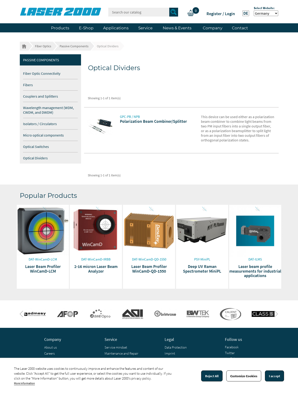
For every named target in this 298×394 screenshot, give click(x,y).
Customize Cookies (243, 376)
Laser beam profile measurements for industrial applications (255, 271)
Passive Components (41, 60)
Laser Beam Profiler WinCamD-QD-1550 (149, 269)
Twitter (230, 353)
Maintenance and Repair (121, 353)
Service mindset (116, 347)
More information (24, 383)
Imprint (170, 353)
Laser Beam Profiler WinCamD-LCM (43, 269)
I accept (274, 376)
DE (245, 13)
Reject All (212, 376)
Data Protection (176, 347)
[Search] (143, 12)
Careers (49, 353)
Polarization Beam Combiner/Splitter (153, 121)
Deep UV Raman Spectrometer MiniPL (202, 269)
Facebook (232, 347)
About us (50, 347)
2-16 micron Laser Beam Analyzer (96, 269)
